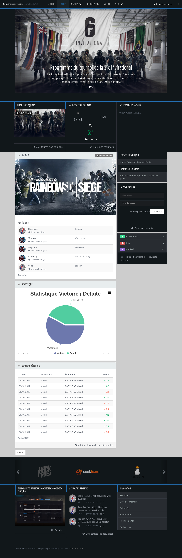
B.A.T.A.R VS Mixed (74, 380)
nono (30, 265)
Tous (128, 256)
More (119, 4)
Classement (142, 236)
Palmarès (124, 508)
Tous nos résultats (101, 146)
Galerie (107, 4)
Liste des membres (129, 501)
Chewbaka (33, 228)
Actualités (125, 495)
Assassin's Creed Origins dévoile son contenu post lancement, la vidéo (92, 509)
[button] (26, 50)
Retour (20, 452)
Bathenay (32, 256)
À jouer (125, 260)
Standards (139, 256)
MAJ (142, 243)
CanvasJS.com (108, 354)
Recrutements (93, 4)
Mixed (103, 117)
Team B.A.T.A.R (30, 3)
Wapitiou (32, 247)
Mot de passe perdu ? (140, 211)
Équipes (63, 4)
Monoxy (32, 238)
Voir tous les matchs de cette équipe (94, 445)
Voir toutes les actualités (97, 533)
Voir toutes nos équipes (47, 146)
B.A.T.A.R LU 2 (24, 112)
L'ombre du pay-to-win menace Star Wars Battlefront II (94, 497)
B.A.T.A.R (78, 119)
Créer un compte (142, 228)
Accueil (51, 4)
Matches (76, 4)
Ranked (142, 249)
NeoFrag (55, 548)
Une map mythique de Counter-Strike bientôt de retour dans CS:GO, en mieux (93, 520)
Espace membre (162, 4)
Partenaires (125, 514)
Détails (56, 530)
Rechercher (125, 527)
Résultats (152, 256)
